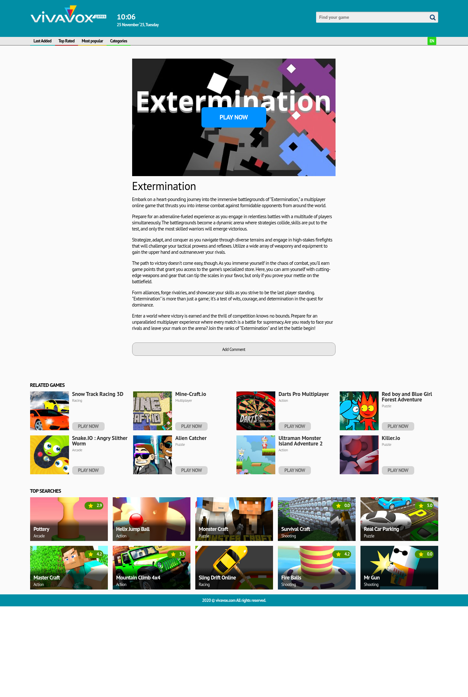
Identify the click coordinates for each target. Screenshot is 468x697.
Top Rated (67, 41)
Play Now (234, 117)
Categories (118, 41)
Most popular (92, 41)
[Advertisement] (78, 99)
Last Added (42, 41)
